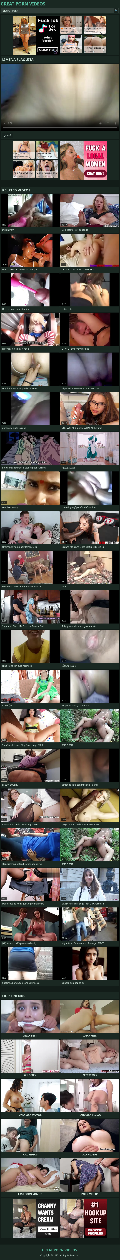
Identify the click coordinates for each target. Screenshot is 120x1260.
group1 (7, 135)
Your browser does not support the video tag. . (60, 97)
